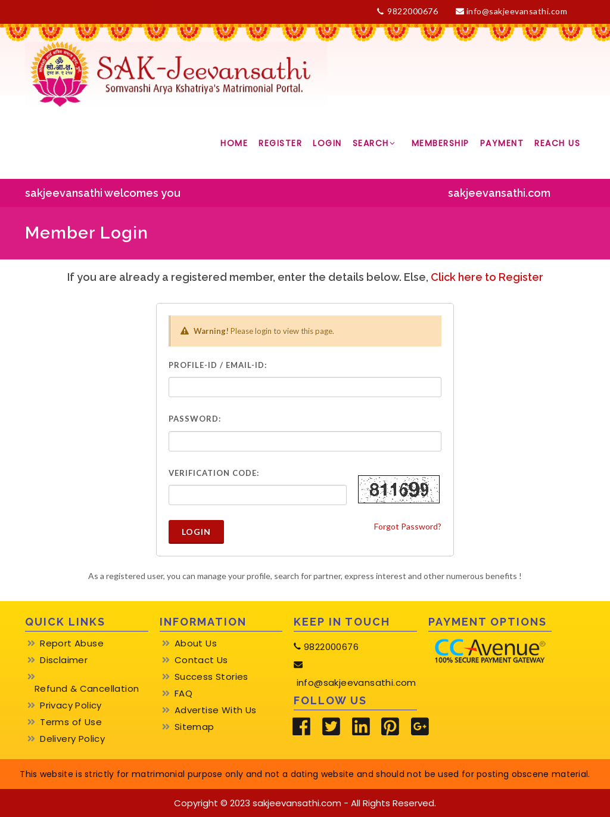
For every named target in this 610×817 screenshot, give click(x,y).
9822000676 (407, 11)
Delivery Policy (72, 739)
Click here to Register (487, 277)
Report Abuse (72, 643)
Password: (195, 418)
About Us (196, 643)
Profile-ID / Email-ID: (218, 365)
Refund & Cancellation (87, 689)
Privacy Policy (71, 705)
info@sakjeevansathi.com (511, 11)
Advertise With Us (216, 710)
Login (196, 532)
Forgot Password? (407, 526)
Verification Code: (214, 473)
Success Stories (211, 677)
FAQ (183, 694)
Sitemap (194, 727)
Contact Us (201, 660)
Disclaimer (64, 660)
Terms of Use (71, 722)
